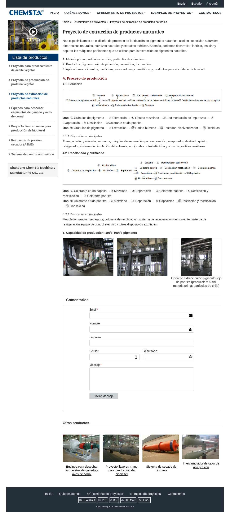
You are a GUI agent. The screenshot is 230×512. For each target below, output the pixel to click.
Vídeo (33, 34)
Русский (212, 3)
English (182, 3)
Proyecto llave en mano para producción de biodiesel (31, 128)
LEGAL (144, 500)
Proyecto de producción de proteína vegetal (30, 82)
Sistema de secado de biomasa (161, 468)
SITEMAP (128, 500)
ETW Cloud (87, 500)
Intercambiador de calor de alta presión (201, 465)
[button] (78, 13)
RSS (114, 500)
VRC (102, 500)
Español (196, 3)
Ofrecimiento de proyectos (90, 21)
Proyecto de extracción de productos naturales (29, 96)
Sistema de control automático (32, 154)
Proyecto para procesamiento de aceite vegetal (31, 68)
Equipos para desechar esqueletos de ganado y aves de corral (31, 112)
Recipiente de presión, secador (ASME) (26, 142)
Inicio (66, 21)
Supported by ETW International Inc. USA (115, 506)
